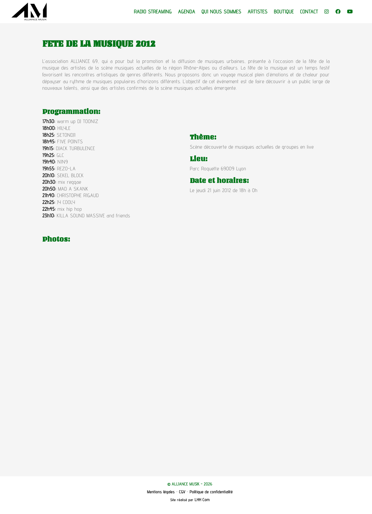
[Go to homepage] (29, 12)
